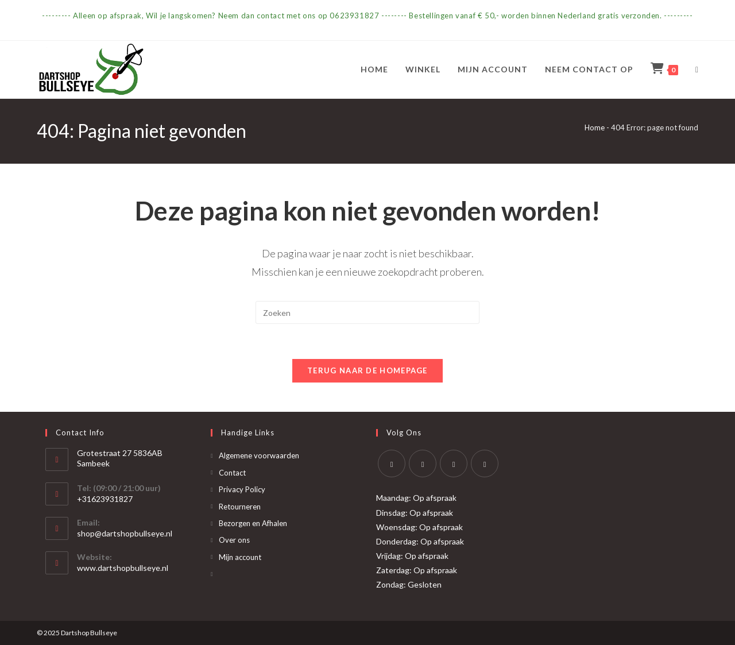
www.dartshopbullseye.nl (122, 568)
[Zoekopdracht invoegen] (367, 312)
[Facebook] (422, 463)
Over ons (234, 539)
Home (595, 127)
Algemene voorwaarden (259, 455)
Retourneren (240, 506)
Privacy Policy (242, 489)
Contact (232, 472)
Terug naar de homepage (367, 370)
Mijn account (240, 557)
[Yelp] (484, 463)
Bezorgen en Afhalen (253, 523)
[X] (391, 463)
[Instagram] (453, 463)
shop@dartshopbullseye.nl (124, 533)
